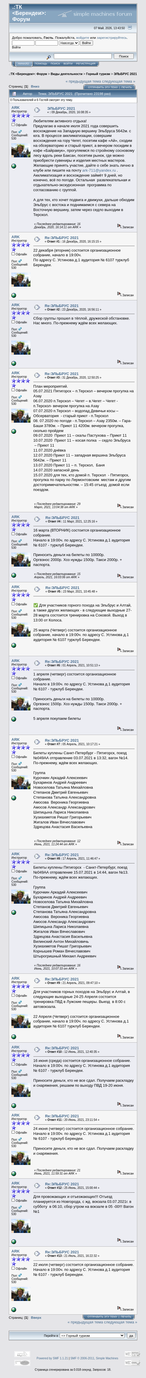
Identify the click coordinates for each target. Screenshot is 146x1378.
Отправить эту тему (103, 87)
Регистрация (85, 63)
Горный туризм (98, 74)
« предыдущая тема (83, 81)
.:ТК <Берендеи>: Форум (28, 74)
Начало (23, 63)
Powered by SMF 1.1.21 (52, 1358)
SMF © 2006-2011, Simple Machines (94, 1358)
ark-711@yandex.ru (99, 170)
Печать (126, 87)
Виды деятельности (67, 74)
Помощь (41, 63)
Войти (68, 63)
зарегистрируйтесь (112, 37)
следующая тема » (118, 81)
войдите (82, 37)
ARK (15, 107)
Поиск (55, 63)
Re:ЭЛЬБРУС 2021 (62, 238)
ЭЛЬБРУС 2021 (125, 74)
